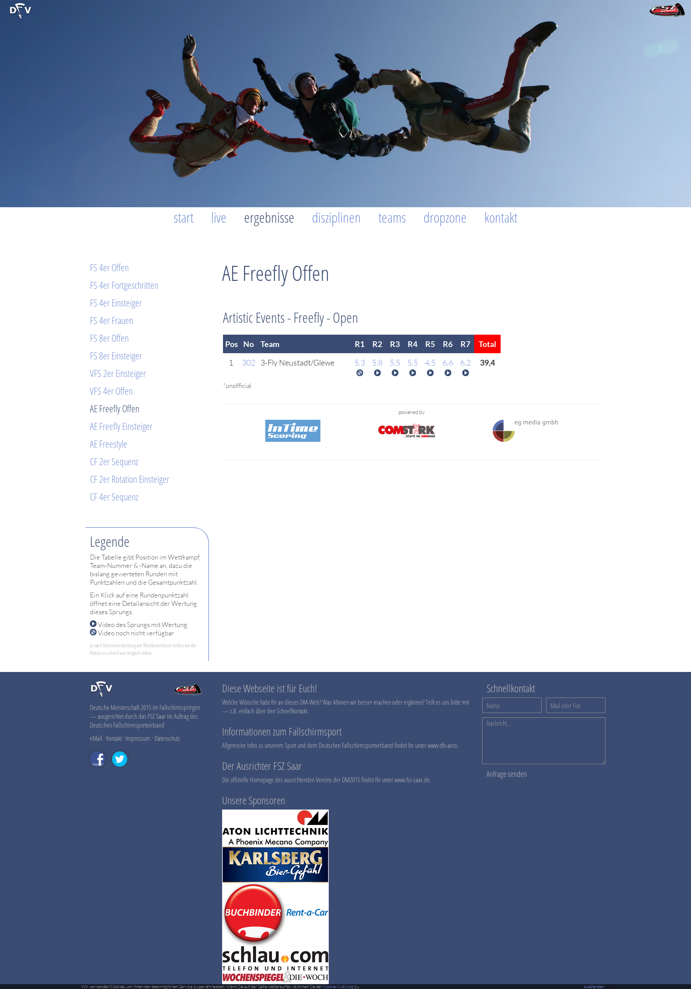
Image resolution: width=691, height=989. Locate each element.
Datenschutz (167, 738)
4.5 (430, 362)
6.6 (447, 362)
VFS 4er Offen (111, 390)
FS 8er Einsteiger (116, 355)
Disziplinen (336, 217)
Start (183, 217)
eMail (96, 738)
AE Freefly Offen (114, 408)
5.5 (395, 362)
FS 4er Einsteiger (116, 302)
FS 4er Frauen (111, 320)
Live (219, 217)
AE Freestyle (108, 443)
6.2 (465, 362)
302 (248, 362)
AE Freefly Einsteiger (121, 426)
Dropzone (445, 217)
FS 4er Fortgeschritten (124, 284)
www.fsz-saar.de (412, 779)
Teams (392, 217)
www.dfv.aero (442, 745)
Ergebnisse (269, 217)
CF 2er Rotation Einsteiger (129, 478)
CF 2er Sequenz (114, 461)
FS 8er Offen (109, 337)
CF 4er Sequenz (114, 496)
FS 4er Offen (109, 267)
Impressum (138, 738)
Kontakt (500, 217)
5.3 (359, 362)
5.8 (377, 362)
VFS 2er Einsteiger (118, 373)
